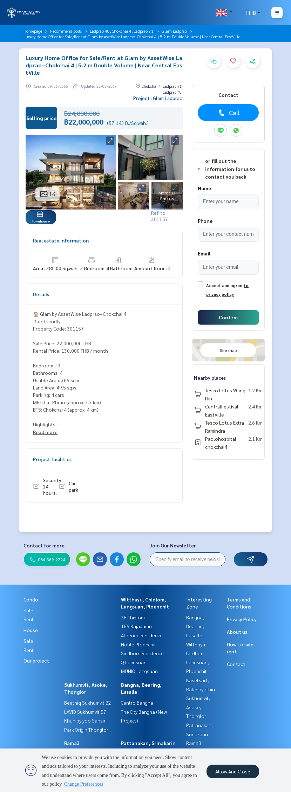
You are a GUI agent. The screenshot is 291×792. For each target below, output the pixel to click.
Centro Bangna (137, 702)
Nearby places (210, 377)
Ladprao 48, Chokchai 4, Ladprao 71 (122, 31)
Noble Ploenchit (138, 644)
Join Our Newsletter (173, 545)
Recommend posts (66, 31)
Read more (45, 432)
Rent (28, 619)
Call (228, 112)
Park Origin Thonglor (86, 729)
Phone (205, 221)
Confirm (228, 317)
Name (204, 188)
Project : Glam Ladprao (158, 98)
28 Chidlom (133, 617)
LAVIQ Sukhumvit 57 (85, 711)
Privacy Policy (242, 619)
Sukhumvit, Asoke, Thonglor (198, 707)
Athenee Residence (142, 635)
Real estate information (61, 240)
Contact (236, 664)
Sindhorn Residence (142, 653)
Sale (28, 610)
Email (204, 253)
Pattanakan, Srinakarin (148, 743)
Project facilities (52, 459)
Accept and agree (224, 285)
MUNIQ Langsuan (139, 671)
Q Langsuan (134, 662)
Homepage (32, 31)
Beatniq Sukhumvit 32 (87, 702)
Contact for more (44, 545)
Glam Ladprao (174, 31)
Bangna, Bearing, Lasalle (195, 626)
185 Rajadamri (136, 626)
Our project (36, 660)
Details (41, 294)
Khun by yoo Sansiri (85, 720)
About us (237, 631)
